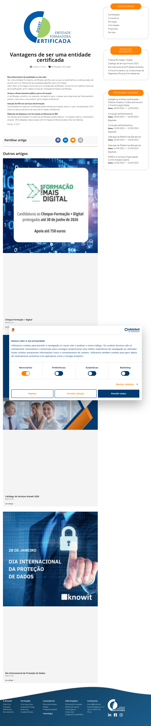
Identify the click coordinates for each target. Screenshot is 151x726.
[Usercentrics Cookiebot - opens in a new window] (127, 330)
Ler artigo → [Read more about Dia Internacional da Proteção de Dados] (10, 680)
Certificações (56, 67)
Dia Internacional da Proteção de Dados (25, 673)
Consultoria (113, 18)
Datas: (110, 108)
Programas (113, 28)
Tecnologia (48, 713)
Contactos (92, 700)
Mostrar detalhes (125, 384)
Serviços (111, 32)
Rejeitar (32, 393)
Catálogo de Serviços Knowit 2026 (22, 496)
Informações (66, 67)
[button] (58, 140)
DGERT (16, 124)
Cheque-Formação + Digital (18, 319)
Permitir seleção (75, 393)
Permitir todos (118, 393)
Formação (112, 21)
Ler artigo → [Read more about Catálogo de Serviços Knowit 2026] (10, 504)
